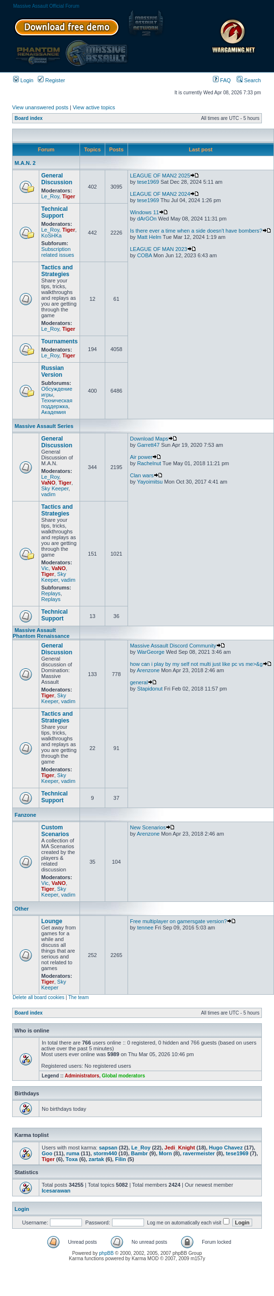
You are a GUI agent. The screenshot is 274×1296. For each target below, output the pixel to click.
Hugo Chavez (226, 1147)
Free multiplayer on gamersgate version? (183, 921)
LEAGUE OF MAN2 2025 (164, 175)
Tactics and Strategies (57, 271)
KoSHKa (51, 235)
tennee (145, 927)
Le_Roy (50, 196)
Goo (47, 1153)
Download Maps (153, 439)
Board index (29, 118)
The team (78, 997)
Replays (51, 593)
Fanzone (25, 815)
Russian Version (52, 371)
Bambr (139, 1153)
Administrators (81, 1075)
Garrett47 (148, 445)
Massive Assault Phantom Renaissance (41, 633)
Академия (53, 412)
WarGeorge (150, 652)
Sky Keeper (54, 488)
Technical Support (54, 212)
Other (22, 909)
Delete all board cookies (38, 997)
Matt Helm (149, 237)
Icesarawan (56, 1190)
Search (249, 80)
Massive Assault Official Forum (46, 6)
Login (23, 80)
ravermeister (199, 1153)
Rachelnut (149, 463)
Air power (145, 457)
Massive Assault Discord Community (177, 645)
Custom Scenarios (55, 831)
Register (51, 80)
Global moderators (123, 1075)
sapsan (108, 1147)
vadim (48, 494)
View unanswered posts (40, 107)
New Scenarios (152, 827)
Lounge (51, 921)
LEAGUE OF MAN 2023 (163, 249)
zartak (96, 1159)
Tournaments (59, 341)
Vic (44, 568)
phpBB (106, 1253)
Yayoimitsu (149, 482)
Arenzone (148, 670)
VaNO (48, 483)
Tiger (68, 196)
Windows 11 (149, 212)
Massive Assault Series (44, 426)
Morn (165, 1153)
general (143, 682)
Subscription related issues (57, 252)
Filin (120, 1159)
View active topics (94, 107)
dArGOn (147, 218)
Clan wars (146, 475)
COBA (144, 255)
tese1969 (148, 182)
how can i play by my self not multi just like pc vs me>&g (201, 664)
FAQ (222, 80)
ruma (73, 1153)
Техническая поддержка (56, 403)
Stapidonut (150, 689)
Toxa (71, 1159)
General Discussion (56, 179)
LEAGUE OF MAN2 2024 (164, 194)
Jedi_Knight (179, 1147)
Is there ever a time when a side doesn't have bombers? (200, 231)
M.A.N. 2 (25, 163)
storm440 (105, 1153)
